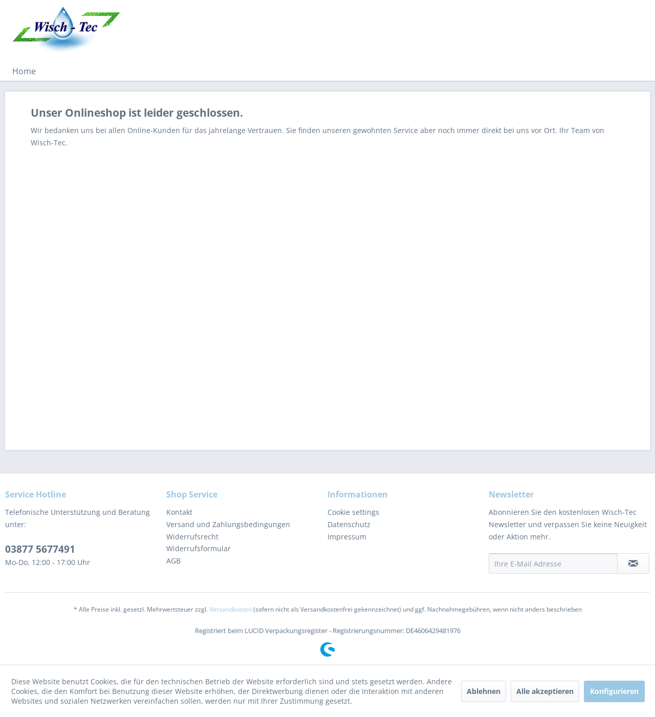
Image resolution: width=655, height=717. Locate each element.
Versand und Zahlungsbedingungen (228, 524)
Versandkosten (230, 609)
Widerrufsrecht (192, 536)
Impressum (347, 536)
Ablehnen (483, 691)
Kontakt (179, 512)
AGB (173, 561)
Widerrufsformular (198, 548)
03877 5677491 (40, 549)
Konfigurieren (614, 691)
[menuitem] (24, 71)
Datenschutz (349, 524)
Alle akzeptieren (545, 691)
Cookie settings (353, 512)
